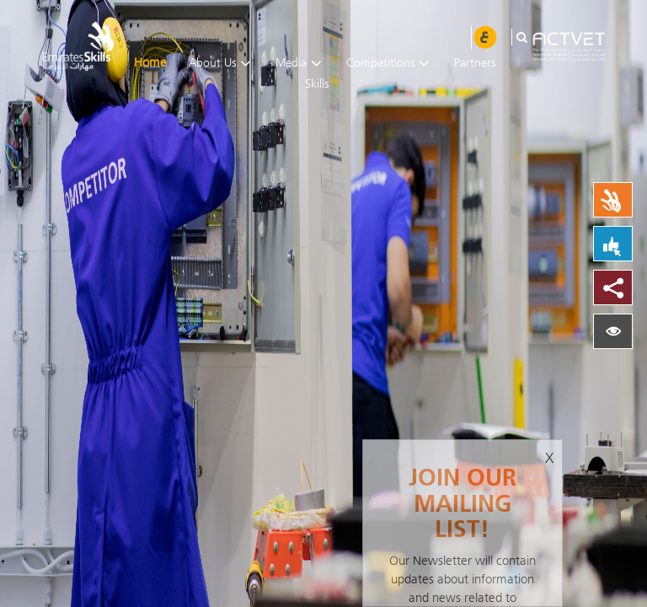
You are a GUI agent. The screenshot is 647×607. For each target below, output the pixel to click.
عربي (485, 37)
